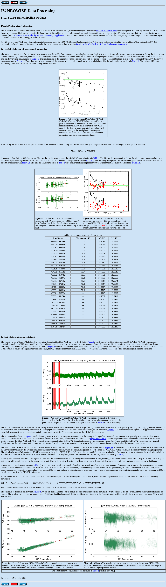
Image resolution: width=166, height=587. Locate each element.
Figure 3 (90, 342)
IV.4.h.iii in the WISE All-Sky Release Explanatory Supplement (38, 35)
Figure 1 (35, 59)
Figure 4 (110, 430)
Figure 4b (37, 492)
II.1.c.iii (120, 454)
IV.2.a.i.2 (136, 163)
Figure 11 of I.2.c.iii (98, 439)
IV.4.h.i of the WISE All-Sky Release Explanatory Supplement (101, 44)
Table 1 (96, 158)
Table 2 (101, 422)
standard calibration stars (106, 31)
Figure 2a (21, 61)
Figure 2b (26, 163)
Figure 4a (109, 447)
